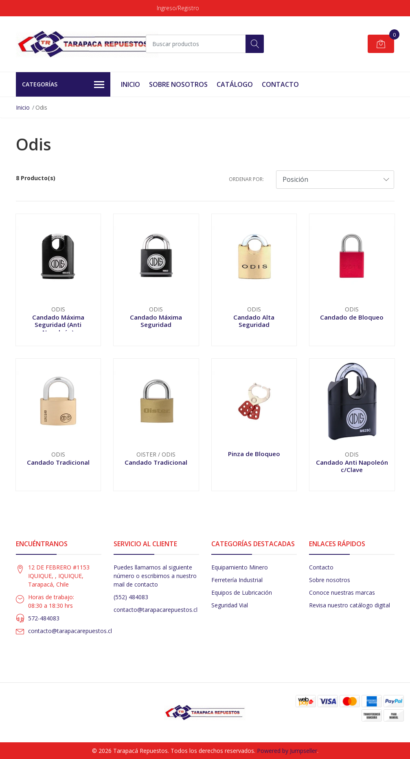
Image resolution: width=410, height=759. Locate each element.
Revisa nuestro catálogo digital (349, 605)
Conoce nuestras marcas (342, 592)
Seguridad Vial (229, 605)
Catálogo (235, 84)
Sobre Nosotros (178, 84)
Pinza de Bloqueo (254, 454)
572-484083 (43, 618)
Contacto (280, 84)
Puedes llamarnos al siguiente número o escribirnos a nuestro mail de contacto (155, 575)
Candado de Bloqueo (352, 317)
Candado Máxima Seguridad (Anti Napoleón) (58, 324)
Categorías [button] (63, 84)
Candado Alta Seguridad (253, 321)
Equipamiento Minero (239, 567)
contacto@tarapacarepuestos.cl (70, 631)
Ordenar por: (246, 179)
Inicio (130, 84)
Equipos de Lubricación (241, 592)
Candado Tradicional (58, 462)
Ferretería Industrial (237, 580)
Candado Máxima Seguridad (156, 321)
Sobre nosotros (329, 580)
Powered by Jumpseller (287, 751)
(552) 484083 (131, 597)
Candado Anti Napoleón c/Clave (352, 466)
